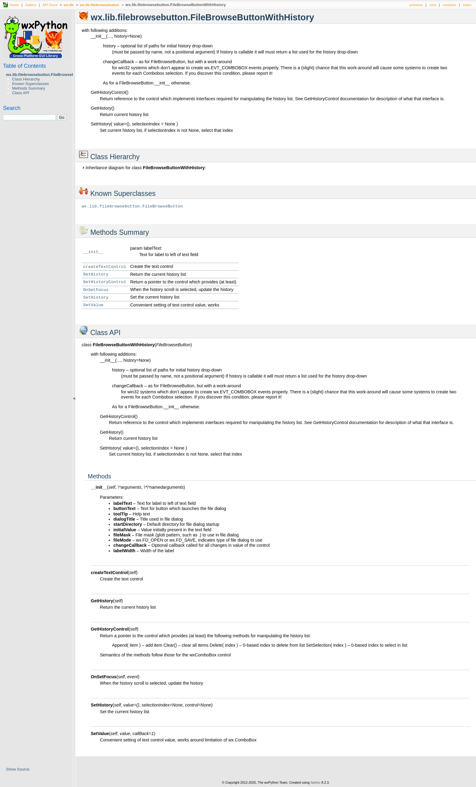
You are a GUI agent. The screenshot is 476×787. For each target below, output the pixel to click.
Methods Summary (28, 88)
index (467, 5)
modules (449, 5)
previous (416, 5)
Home (14, 5)
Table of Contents (24, 66)
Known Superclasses (30, 83)
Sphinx (316, 782)
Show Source (17, 769)
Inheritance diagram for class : (144, 167)
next (433, 5)
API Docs (49, 5)
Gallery (30, 5)
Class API (20, 93)
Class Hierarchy (26, 79)
